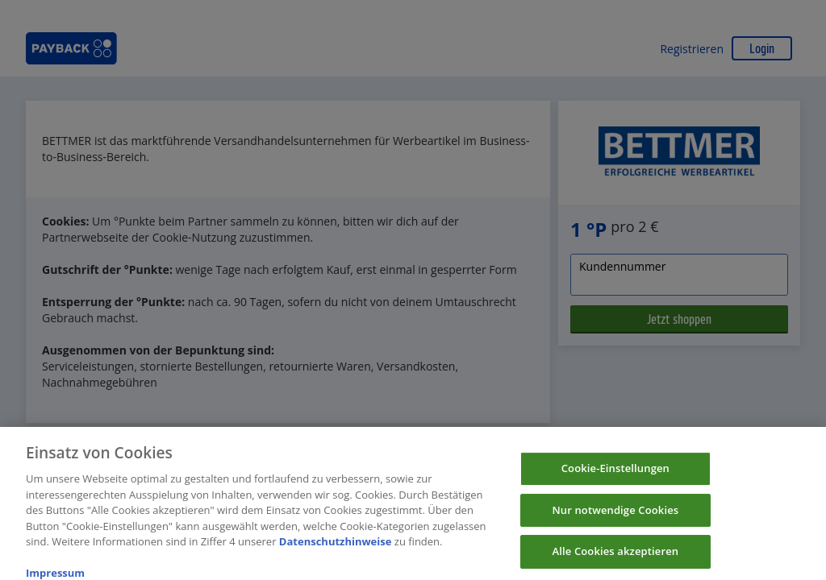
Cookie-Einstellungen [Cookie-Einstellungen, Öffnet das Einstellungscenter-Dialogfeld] (615, 473)
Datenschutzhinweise (335, 547)
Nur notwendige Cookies (615, 515)
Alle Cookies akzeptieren (616, 556)
